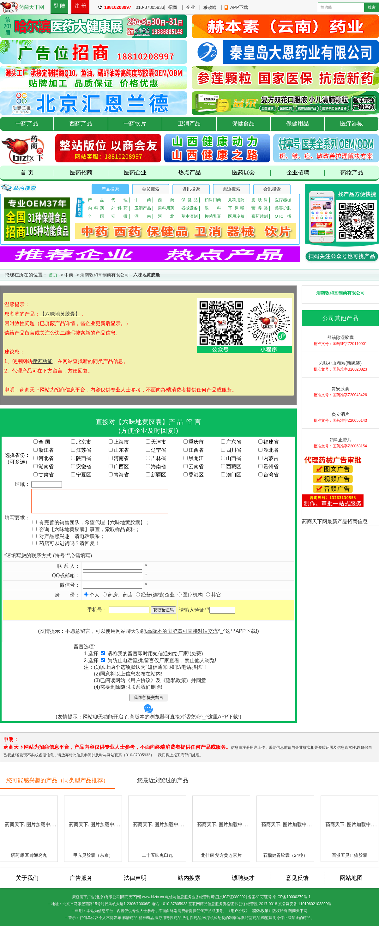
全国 (96, 216)
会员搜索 (150, 188)
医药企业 (143, 172)
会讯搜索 (272, 188)
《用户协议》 (238, 911)
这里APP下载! (241, 631)
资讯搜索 (191, 188)
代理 (119, 199)
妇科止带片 (340, 439)
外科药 (119, 208)
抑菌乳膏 (213, 216)
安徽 (119, 216)
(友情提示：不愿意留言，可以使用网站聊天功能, (128, 631)
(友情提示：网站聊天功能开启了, (128, 711)
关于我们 (27, 878)
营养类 (259, 208)
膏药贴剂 (259, 216)
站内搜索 (189, 878)
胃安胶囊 (340, 388)
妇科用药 (213, 199)
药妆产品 (351, 172)
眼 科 (213, 208)
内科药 (96, 208)
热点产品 (189, 172)
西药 (166, 199)
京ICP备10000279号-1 (291, 897)
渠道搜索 (231, 188)
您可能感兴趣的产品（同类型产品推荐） (57, 780)
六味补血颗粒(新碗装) (340, 363)
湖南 (143, 216)
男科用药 (166, 208)
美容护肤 (283, 208)
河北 (166, 216)
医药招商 (89, 172)
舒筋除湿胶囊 (340, 337)
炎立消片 (340, 414)
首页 (53, 274)
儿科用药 (236, 199)
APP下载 (239, 7)
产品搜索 (110, 188)
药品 (133, 918)
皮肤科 (259, 199)
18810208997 (117, 7)
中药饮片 (134, 123)
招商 (172, 7)
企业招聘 (305, 172)
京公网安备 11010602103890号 (305, 904)
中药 (143, 199)
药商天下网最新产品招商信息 (335, 521)
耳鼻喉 (236, 208)
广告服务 (81, 878)
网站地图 (351, 878)
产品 (96, 199)
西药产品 (80, 123)
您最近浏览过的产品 (162, 780)
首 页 (37, 172)
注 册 (80, 6)
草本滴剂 (189, 216)
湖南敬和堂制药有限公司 (104, 274)
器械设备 (189, 208)
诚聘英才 (243, 878)
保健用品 (297, 123)
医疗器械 (351, 123)
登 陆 (59, 6)
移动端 (210, 7)
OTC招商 (283, 216)
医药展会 (251, 172)
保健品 (189, 199)
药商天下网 (31, 7)
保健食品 (243, 123)
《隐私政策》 (261, 911)
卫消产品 (189, 123)
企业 (190, 7)
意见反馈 (297, 878)
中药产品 (26, 123)
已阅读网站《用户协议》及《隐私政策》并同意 (153, 680)
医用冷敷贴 (236, 216)
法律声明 (135, 878)
